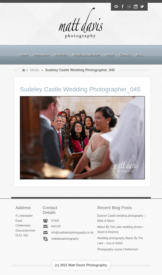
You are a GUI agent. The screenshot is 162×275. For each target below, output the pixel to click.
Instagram (129, 7)
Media (34, 70)
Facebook (123, 7)
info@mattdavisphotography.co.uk (72, 232)
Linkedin (135, 7)
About (110, 54)
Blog (139, 54)
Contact (125, 54)
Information (41, 54)
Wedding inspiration (85, 54)
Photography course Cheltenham (117, 249)
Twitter (142, 7)
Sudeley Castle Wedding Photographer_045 (80, 89)
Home (24, 54)
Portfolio (61, 54)
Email (116, 7)
